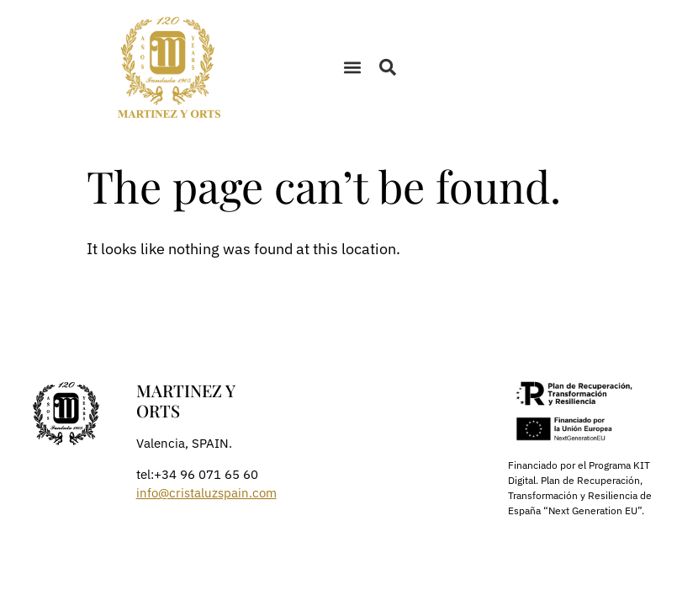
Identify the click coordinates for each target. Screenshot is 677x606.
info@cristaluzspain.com (206, 493)
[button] (353, 68)
